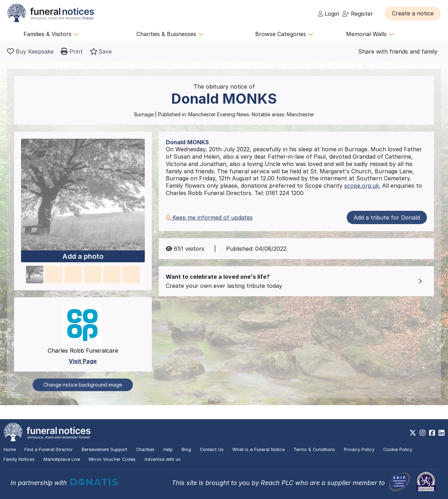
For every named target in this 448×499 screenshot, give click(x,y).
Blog (186, 449)
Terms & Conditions (314, 449)
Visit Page (83, 361)
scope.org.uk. (362, 185)
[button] (413, 13)
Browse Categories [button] (284, 33)
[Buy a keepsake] (30, 51)
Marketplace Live (61, 459)
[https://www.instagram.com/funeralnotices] (423, 433)
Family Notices (19, 459)
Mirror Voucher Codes (112, 459)
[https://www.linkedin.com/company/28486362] (441, 433)
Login (328, 13)
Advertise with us (162, 459)
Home (10, 449)
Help (168, 449)
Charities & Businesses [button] (170, 33)
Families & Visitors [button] (51, 33)
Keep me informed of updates (209, 217)
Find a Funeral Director (49, 449)
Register (357, 13)
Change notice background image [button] (82, 385)
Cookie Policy (397, 449)
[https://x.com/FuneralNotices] (412, 433)
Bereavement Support (104, 449)
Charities (145, 449)
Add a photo (82, 256)
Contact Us (212, 449)
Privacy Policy (359, 449)
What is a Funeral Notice (258, 449)
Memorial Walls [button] (370, 33)
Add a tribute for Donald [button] (387, 217)
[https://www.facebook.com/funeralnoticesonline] (432, 433)
